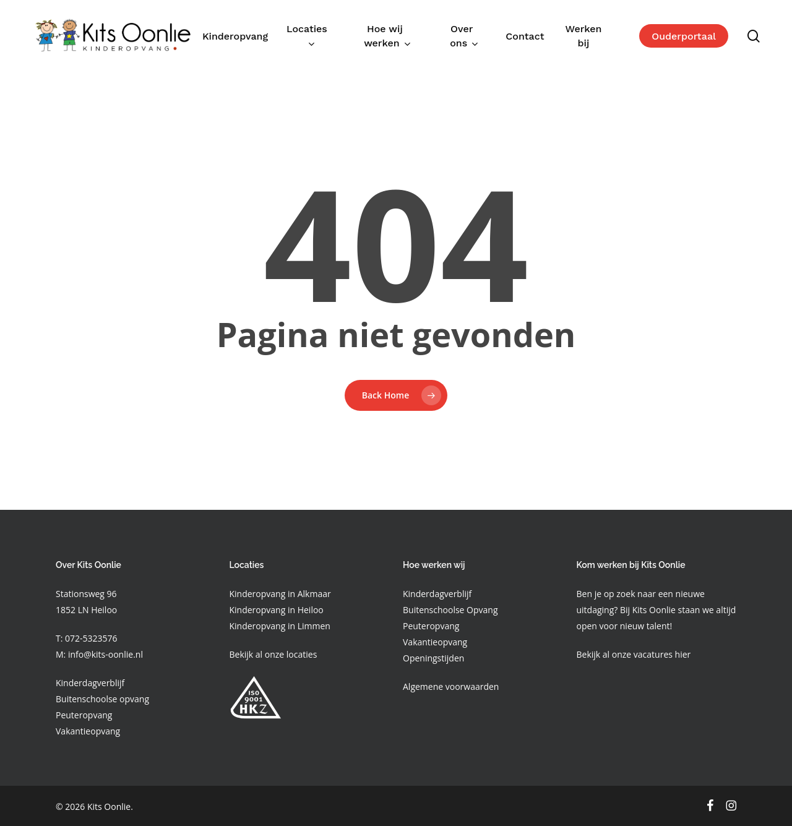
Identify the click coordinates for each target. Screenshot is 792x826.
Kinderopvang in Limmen (280, 626)
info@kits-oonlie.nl (105, 654)
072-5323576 (89, 638)
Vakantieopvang (88, 731)
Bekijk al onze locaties (273, 654)
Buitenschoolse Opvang (450, 610)
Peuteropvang (84, 715)
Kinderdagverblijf (90, 683)
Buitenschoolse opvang (102, 699)
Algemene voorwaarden (451, 686)
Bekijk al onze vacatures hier (634, 654)
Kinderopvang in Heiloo (277, 610)
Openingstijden (433, 658)
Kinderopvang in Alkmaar (280, 594)
